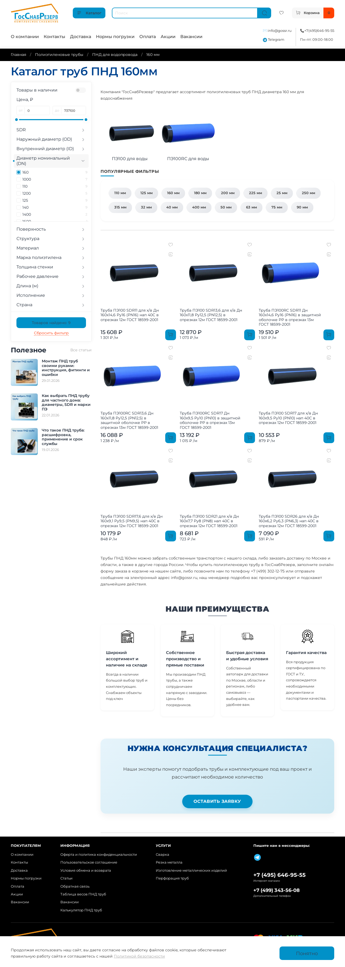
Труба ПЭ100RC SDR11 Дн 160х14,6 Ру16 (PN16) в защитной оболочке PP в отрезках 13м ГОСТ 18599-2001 (290, 317)
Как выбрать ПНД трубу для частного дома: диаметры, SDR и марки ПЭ (66, 402)
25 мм (282, 193)
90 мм (302, 207)
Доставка (80, 36)
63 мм (251, 207)
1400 (54, 214)
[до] (73, 110)
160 (54, 172)
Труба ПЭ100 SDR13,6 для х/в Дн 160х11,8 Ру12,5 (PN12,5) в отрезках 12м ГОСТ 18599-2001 (211, 315)
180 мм (200, 193)
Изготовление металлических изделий (191, 870)
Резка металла (169, 862)
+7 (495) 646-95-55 (279, 875)
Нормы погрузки (115, 36)
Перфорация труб (172, 878)
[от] (37, 110)
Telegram (273, 40)
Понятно (307, 953)
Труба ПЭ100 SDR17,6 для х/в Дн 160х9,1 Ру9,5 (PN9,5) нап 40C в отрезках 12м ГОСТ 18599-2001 (132, 521)
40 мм (172, 207)
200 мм (227, 193)
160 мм (173, 193)
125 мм (146, 193)
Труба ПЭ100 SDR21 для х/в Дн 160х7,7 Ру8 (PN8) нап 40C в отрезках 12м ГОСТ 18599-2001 (209, 521)
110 (54, 186)
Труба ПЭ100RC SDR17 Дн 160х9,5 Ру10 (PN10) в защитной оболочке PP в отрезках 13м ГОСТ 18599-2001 (210, 420)
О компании (25, 36)
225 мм (255, 193)
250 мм (308, 193)
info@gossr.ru (280, 31)
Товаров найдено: (51, 322)
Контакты (54, 36)
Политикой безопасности (139, 956)
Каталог (89, 13)
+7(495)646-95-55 (319, 31)
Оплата (147, 36)
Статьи (66, 878)
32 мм (146, 207)
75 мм (276, 207)
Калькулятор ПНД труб (81, 910)
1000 (54, 179)
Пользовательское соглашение (88, 862)
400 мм (199, 207)
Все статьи (81, 350)
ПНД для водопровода (114, 54)
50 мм (226, 207)
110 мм (120, 193)
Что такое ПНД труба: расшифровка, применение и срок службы (63, 437)
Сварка (162, 855)
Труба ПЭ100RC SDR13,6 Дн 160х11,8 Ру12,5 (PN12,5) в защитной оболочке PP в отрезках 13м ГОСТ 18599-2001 (129, 420)
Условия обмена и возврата (85, 870)
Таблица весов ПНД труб (83, 894)
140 (54, 207)
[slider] (16, 119)
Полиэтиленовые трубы (59, 54)
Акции (168, 36)
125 (54, 200)
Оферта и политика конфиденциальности (98, 855)
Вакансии (191, 36)
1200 (54, 193)
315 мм (120, 207)
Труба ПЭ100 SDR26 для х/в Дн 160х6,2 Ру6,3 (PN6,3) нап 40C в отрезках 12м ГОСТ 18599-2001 (289, 521)
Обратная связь (74, 886)
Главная (18, 54)
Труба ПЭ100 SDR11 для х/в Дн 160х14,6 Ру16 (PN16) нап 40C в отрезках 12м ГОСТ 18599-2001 (130, 315)
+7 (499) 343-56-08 (276, 890)
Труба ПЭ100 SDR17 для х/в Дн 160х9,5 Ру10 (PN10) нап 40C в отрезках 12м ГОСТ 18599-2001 (288, 418)
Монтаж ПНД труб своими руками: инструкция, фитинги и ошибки (66, 368)
